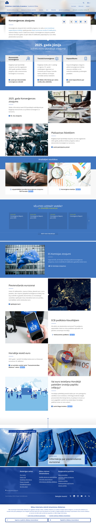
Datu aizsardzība (63, 475)
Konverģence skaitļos (68, 189)
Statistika (41, 10)
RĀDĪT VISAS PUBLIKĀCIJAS (48, 233)
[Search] (75, 3)
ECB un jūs (81, 6)
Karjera (87, 6)
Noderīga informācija (26, 480)
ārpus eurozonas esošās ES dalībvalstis (44, 30)
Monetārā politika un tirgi (12, 10)
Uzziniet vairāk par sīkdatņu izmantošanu (59, 516)
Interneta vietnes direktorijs (12, 490)
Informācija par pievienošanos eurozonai (66, 459)
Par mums (73, 6)
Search (83, 3)
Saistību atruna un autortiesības (48, 477)
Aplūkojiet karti (16, 304)
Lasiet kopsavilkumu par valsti (75, 81)
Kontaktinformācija (25, 484)
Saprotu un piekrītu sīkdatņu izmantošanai (26, 520)
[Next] (89, 221)
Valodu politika (62, 486)
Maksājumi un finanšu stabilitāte (28, 10)
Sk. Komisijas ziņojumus (58, 266)
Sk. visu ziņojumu (16, 116)
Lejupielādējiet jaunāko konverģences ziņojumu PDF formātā (27, 190)
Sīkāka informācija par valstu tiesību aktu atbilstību (48, 81)
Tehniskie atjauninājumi (46, 479)
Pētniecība (53, 10)
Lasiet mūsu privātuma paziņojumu (36, 516)
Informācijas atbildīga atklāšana (48, 482)
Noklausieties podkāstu (61, 335)
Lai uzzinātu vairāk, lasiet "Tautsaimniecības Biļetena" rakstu (24, 366)
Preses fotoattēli (24, 482)
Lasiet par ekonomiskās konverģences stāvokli (17, 81)
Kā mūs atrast (24, 487)
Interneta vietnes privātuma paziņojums (66, 478)
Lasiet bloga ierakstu (60, 406)
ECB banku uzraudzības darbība (81, 10)
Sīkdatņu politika (63, 481)
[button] (86, 3)
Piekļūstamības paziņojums (66, 483)
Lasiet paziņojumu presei (61, 147)
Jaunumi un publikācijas (64, 10)
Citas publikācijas (28, 13)
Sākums (7, 13)
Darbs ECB (23, 477)
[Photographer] (89, 121)
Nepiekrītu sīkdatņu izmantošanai (69, 520)
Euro (47, 10)
